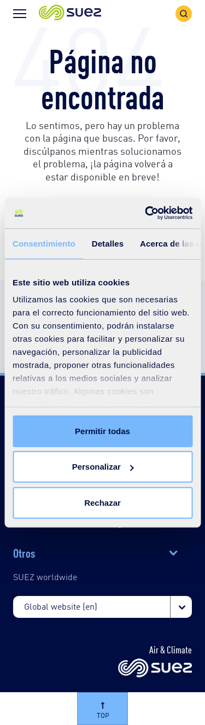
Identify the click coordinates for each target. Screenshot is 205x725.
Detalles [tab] (108, 243)
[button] (70, 13)
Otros (24, 552)
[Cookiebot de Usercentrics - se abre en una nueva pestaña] (145, 213)
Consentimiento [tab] (44, 243)
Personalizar (103, 466)
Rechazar (102, 502)
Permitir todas (102, 430)
